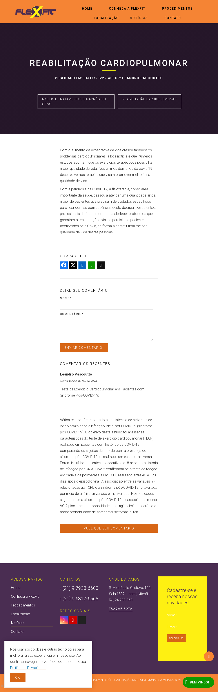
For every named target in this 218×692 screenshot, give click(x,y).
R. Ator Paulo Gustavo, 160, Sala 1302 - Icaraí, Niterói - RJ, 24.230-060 (130, 594)
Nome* (65, 298)
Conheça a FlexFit (127, 8)
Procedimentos (177, 8)
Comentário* (72, 314)
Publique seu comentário (109, 528)
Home (87, 8)
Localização (106, 18)
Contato (172, 18)
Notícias (139, 18)
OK (17, 677)
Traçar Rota (121, 608)
